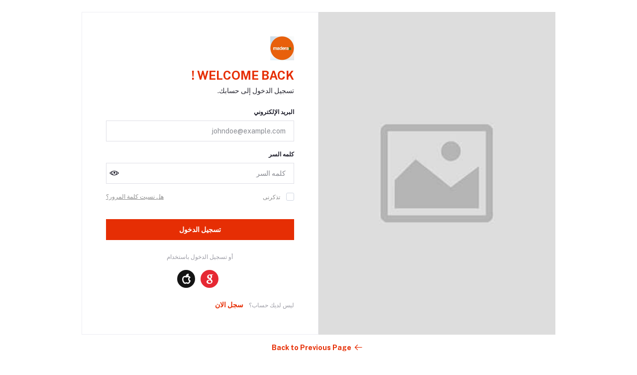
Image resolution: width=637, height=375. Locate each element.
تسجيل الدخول (200, 230)
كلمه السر (281, 154)
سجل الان (229, 305)
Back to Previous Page (317, 348)
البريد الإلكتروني (274, 112)
